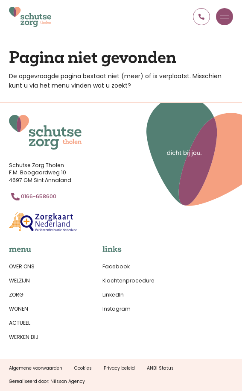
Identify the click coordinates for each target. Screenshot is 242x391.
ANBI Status (160, 368)
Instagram (116, 308)
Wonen (18, 308)
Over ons (22, 266)
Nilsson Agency (67, 381)
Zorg (16, 294)
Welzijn (19, 280)
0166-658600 (38, 196)
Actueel (19, 322)
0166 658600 (201, 16)
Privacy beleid (119, 368)
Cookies (83, 368)
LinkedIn (113, 294)
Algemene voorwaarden (35, 368)
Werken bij (23, 337)
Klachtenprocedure (128, 280)
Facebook (116, 266)
